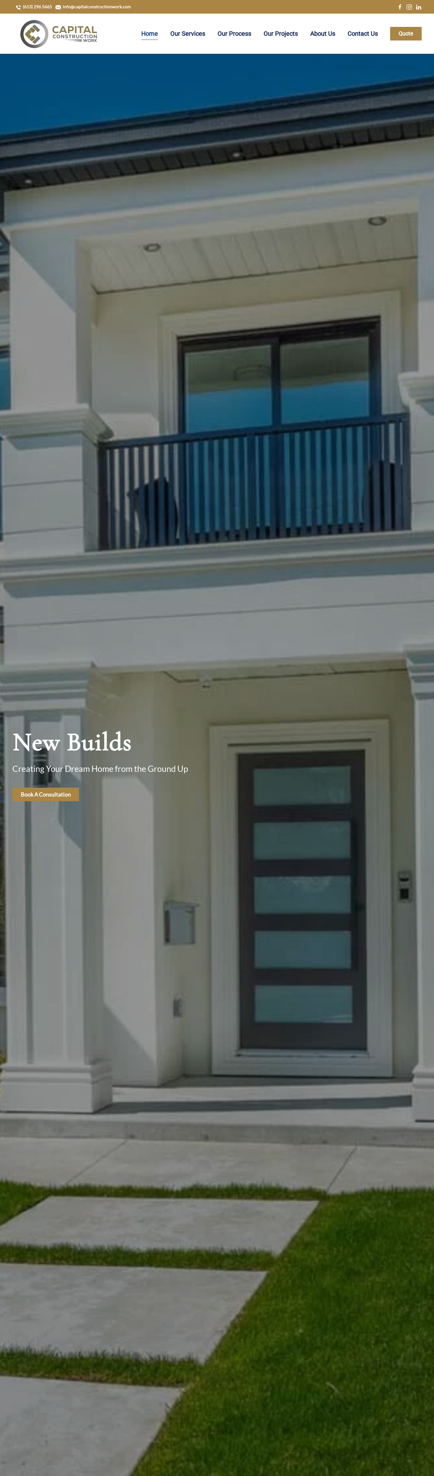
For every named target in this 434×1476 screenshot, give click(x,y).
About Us (322, 33)
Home (149, 33)
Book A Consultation (46, 794)
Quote (405, 33)
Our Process (234, 33)
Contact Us (363, 33)
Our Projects (280, 33)
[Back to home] (58, 34)
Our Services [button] (187, 33)
